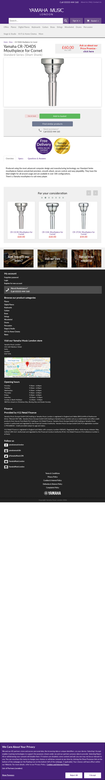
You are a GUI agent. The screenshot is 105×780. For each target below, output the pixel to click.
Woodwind (69, 27)
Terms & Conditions (52, 473)
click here (88, 51)
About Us (84, 2)
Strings (60, 27)
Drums (79, 27)
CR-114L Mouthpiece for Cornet (52, 233)
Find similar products (52, 123)
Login (6, 280)
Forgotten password (11, 277)
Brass (52, 27)
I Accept (92, 775)
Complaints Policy (52, 488)
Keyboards (36, 27)
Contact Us (97, 2)
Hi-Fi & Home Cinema (27, 34)
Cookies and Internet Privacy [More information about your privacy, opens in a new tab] (58, 764)
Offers (6, 27)
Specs (20, 158)
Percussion (88, 27)
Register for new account (13, 283)
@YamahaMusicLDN (16, 456)
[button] (76, 21)
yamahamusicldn (15, 450)
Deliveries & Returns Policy (52, 484)
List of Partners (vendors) (12, 768)
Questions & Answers (37, 158)
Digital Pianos (24, 27)
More (41, 34)
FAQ (90, 2)
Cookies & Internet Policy (52, 480)
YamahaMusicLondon (16, 461)
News (6, 335)
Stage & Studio (10, 34)
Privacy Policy (53, 477)
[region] (52, 761)
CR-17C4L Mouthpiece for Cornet (84, 233)
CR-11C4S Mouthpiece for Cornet (21, 233)
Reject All (74, 775)
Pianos (13, 27)
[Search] (36, 21)
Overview (10, 158)
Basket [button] (93, 20)
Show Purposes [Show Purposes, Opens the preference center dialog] (8, 775)
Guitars (45, 27)
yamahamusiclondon (16, 445)
